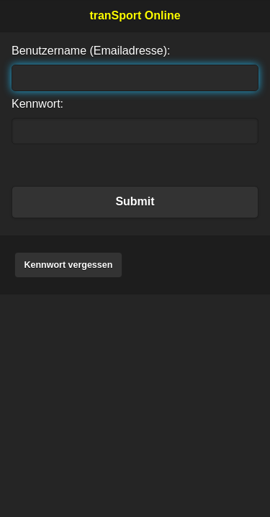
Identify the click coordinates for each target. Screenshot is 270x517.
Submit (134, 201)
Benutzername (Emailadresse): (91, 51)
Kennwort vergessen (68, 265)
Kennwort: (37, 104)
